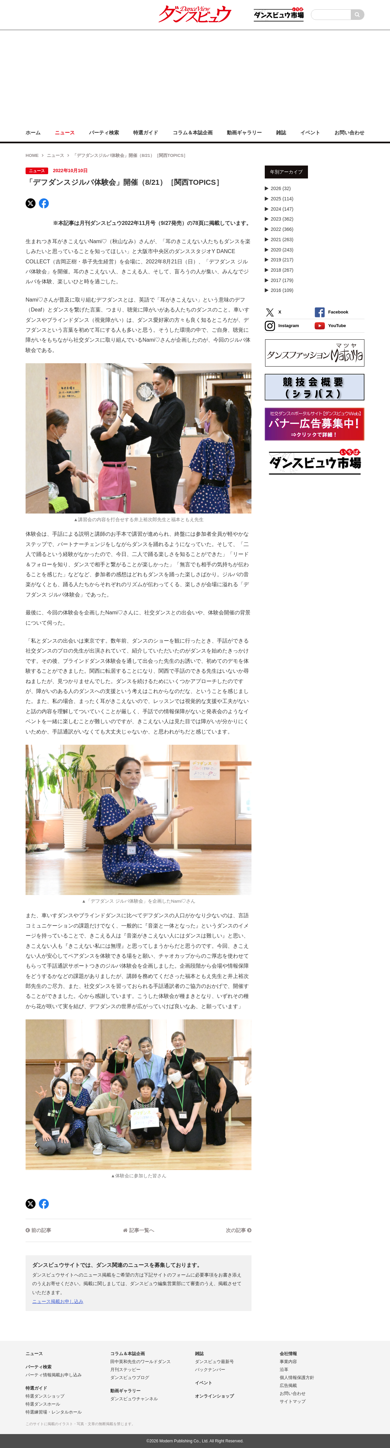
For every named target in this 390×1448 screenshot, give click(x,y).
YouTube (330, 326)
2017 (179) (282, 280)
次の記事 (238, 1230)
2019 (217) (282, 259)
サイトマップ (293, 1401)
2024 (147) (282, 209)
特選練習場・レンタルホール (54, 1412)
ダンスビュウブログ (129, 1377)
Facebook (331, 312)
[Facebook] (44, 203)
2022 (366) (282, 229)
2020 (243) (282, 249)
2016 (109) (282, 290)
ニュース (55, 155)
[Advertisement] (195, 77)
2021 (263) (282, 239)
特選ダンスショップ (45, 1396)
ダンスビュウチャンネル (134, 1399)
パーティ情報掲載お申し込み (54, 1375)
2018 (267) (282, 270)
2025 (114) (282, 198)
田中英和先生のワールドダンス (140, 1361)
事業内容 (288, 1361)
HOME (32, 155)
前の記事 (38, 1230)
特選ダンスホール (43, 1404)
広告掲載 (288, 1385)
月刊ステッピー (125, 1369)
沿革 (284, 1369)
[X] (31, 203)
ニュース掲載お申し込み (57, 1301)
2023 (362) (282, 219)
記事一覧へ (138, 1230)
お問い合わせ (293, 1393)
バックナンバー (210, 1369)
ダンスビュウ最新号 (214, 1361)
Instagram (282, 326)
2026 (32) (281, 188)
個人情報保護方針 (297, 1377)
